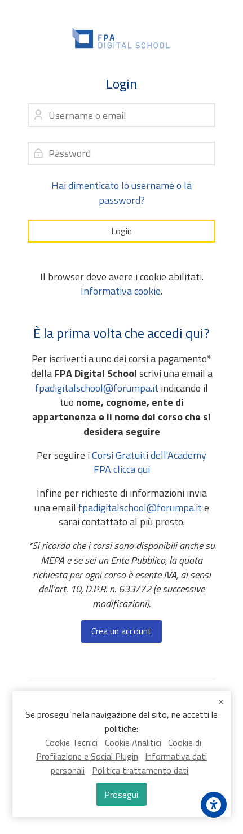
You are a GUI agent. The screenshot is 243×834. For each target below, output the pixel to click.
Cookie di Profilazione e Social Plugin (119, 749)
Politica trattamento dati (140, 770)
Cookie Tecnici (71, 742)
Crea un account (121, 631)
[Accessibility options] (214, 805)
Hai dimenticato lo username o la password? (121, 193)
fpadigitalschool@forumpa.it (96, 388)
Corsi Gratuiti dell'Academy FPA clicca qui (149, 462)
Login (121, 231)
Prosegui (121, 794)
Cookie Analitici (133, 742)
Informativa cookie (121, 291)
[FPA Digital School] (121, 38)
